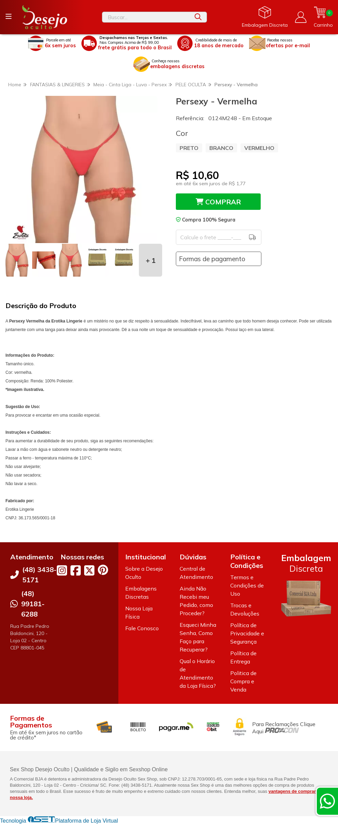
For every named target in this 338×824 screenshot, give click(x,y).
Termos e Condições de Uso (247, 585)
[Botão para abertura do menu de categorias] (8, 16)
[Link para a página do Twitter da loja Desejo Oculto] (89, 570)
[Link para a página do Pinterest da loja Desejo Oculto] (103, 570)
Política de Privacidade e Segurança (247, 633)
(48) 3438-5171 (39, 574)
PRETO (189, 147)
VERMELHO (259, 147)
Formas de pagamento (212, 259)
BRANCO (221, 147)
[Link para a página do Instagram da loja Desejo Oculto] (62, 570)
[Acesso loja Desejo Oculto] (301, 17)
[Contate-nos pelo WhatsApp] (327, 801)
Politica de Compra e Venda (243, 681)
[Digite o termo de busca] (146, 17)
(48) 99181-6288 (32, 603)
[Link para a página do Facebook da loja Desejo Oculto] (75, 570)
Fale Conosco (142, 628)
